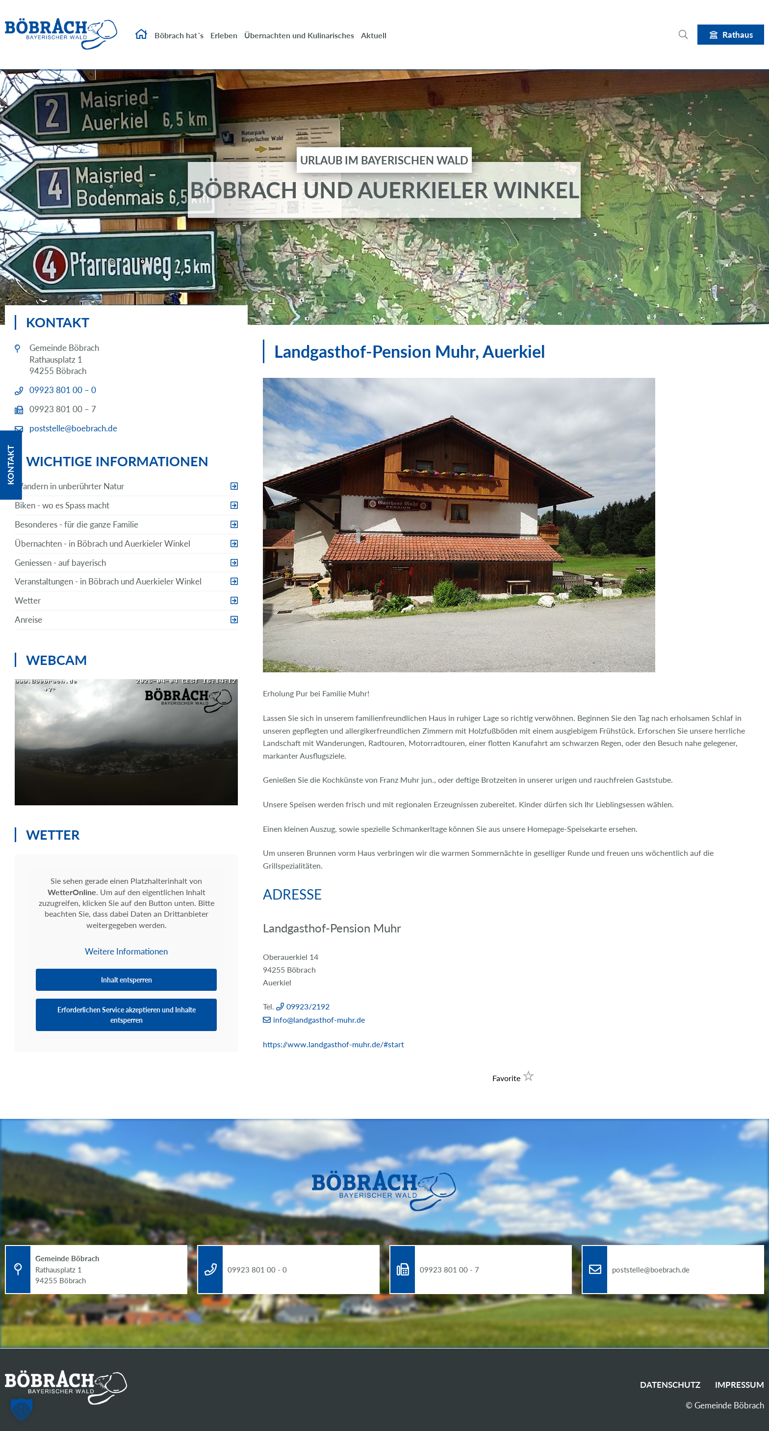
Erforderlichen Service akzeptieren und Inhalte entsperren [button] (126, 1015)
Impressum (739, 1384)
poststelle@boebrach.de (73, 428)
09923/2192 (308, 1006)
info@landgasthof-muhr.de (319, 1019)
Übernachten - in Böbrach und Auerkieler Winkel (102, 543)
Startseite (141, 27)
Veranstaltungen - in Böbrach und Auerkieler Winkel (108, 581)
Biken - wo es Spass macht (62, 505)
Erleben (223, 28)
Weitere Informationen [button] (126, 951)
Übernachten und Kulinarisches (299, 28)
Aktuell (373, 28)
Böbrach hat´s (179, 28)
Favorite (513, 1078)
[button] (21, 1409)
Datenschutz (670, 1384)
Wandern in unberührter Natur (69, 486)
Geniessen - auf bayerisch (60, 562)
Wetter (28, 600)
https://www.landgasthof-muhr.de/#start (333, 1044)
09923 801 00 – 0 (62, 390)
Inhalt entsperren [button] (126, 980)
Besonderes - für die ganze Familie (76, 524)
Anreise (28, 619)
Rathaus (737, 27)
